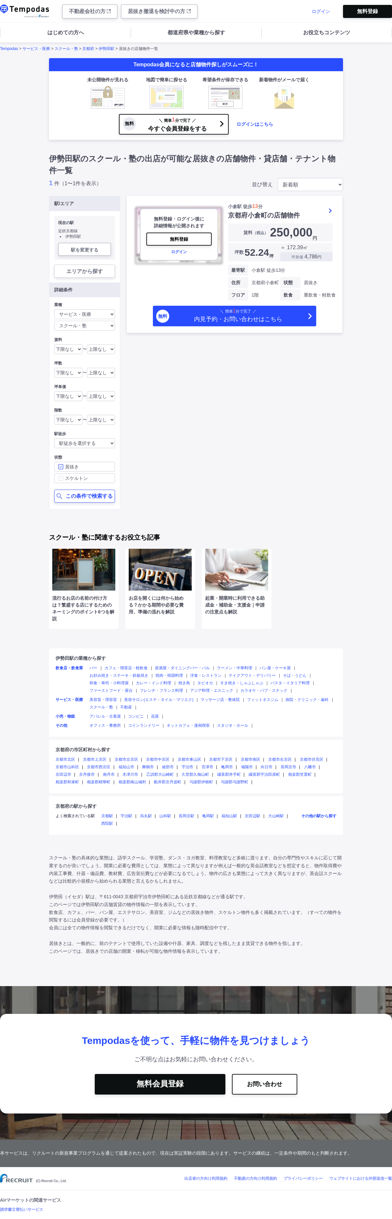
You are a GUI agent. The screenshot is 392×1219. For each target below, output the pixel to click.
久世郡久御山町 (195, 774)
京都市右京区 (280, 759)
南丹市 (109, 774)
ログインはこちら (255, 124)
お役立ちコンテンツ (326, 32)
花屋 (155, 716)
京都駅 (107, 816)
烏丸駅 (146, 816)
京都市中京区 (158, 759)
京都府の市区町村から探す (83, 749)
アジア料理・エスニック (211, 690)
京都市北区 (65, 759)
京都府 (88, 48)
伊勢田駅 (106, 48)
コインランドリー (143, 725)
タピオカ (205, 683)
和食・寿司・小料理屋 (109, 683)
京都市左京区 (126, 759)
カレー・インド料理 (153, 683)
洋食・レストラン (205, 675)
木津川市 (130, 774)
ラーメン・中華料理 (234, 668)
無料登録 (367, 11)
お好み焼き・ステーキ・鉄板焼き (119, 675)
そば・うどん (294, 675)
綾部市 (168, 767)
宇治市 (187, 767)
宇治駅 (126, 816)
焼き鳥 (184, 683)
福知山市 (126, 767)
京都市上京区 (94, 759)
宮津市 (207, 767)
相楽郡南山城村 (132, 782)
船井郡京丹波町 (167, 782)
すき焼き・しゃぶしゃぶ (241, 683)
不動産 (126, 707)
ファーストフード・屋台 (111, 690)
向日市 (266, 767)
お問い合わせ (264, 1084)
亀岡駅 (208, 816)
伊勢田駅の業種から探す (81, 658)
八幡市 (310, 767)
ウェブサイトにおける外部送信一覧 (360, 1178)
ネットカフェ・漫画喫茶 (188, 725)
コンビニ (136, 716)
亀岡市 (227, 767)
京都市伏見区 (311, 759)
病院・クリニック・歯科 (307, 699)
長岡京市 (288, 767)
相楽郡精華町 (98, 782)
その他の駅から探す (318, 816)
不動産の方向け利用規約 (255, 1178)
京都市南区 (250, 759)
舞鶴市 (148, 767)
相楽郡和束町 (67, 782)
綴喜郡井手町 (229, 774)
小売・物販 (65, 716)
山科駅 (165, 816)
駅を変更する (84, 249)
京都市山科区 (67, 767)
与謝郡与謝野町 (234, 782)
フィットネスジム (262, 699)
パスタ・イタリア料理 (290, 683)
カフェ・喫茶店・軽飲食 (126, 668)
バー (93, 668)
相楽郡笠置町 (300, 774)
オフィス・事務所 (105, 725)
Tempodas (9, 48)
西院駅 (107, 823)
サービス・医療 (36, 48)
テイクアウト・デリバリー (252, 675)
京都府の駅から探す (76, 806)
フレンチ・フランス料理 (161, 690)
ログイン (321, 11)
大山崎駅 (276, 816)
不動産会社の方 (90, 11)
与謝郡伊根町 (201, 782)
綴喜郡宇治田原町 (264, 774)
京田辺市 (63, 774)
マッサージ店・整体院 (220, 699)
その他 (61, 725)
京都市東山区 (189, 759)
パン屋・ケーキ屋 (275, 668)
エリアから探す (84, 271)
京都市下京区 (221, 759)
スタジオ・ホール (232, 725)
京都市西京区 (98, 767)
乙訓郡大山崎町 (160, 774)
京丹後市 (87, 774)
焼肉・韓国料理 (169, 675)
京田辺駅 (252, 816)
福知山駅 (229, 816)
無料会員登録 (160, 1083)
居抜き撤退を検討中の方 (159, 11)
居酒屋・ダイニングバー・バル (182, 668)
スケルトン (76, 478)
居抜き (72, 466)
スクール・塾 (66, 48)
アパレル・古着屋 (105, 716)
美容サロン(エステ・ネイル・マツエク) (158, 699)
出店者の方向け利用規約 (205, 1178)
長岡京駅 (186, 816)
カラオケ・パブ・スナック (263, 690)
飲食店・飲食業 (69, 668)
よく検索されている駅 (75, 816)
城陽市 (247, 767)
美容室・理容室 (103, 699)
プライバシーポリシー (303, 1178)
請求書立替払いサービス (21, 1209)
